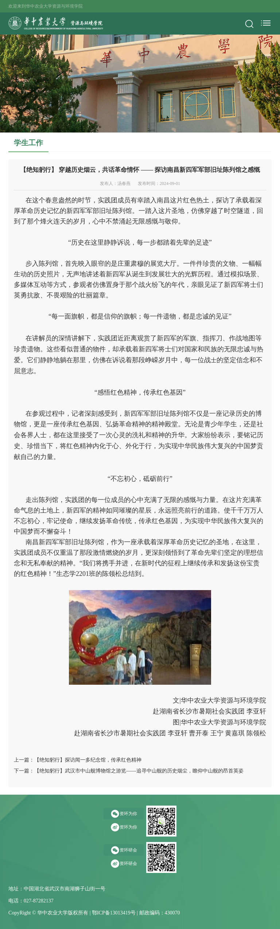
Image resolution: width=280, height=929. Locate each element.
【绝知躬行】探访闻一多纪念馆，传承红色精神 (87, 760)
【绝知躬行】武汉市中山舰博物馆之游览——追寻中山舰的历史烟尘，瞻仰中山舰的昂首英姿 (139, 771)
